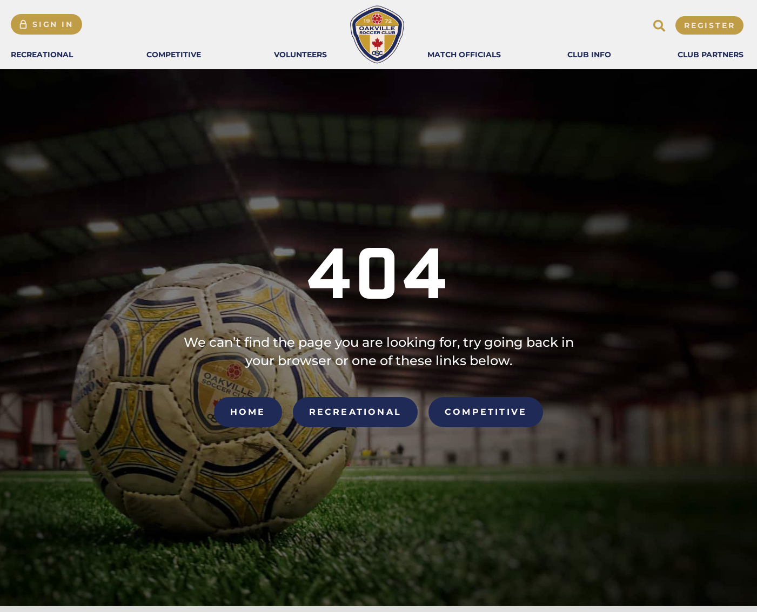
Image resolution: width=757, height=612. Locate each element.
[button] (42, 54)
